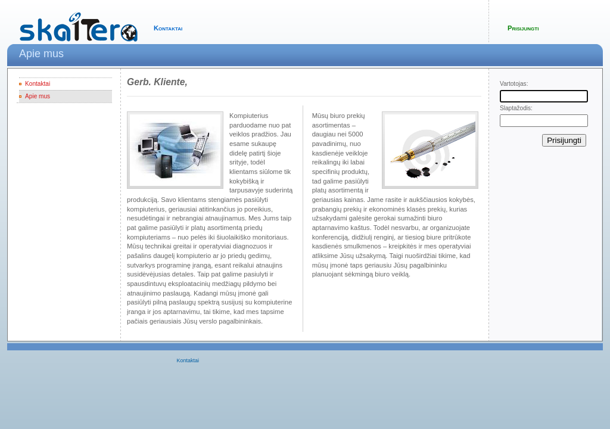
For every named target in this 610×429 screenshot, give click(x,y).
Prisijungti (523, 28)
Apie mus (37, 96)
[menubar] (189, 361)
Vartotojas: (514, 83)
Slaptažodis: (516, 108)
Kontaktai (168, 28)
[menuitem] (190, 361)
